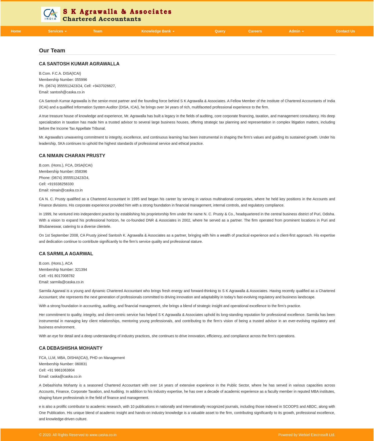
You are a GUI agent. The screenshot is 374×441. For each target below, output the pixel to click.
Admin (296, 31)
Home (16, 31)
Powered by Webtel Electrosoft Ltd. (306, 435)
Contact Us (345, 31)
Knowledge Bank (158, 31)
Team (97, 31)
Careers (255, 31)
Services (57, 31)
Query (220, 31)
